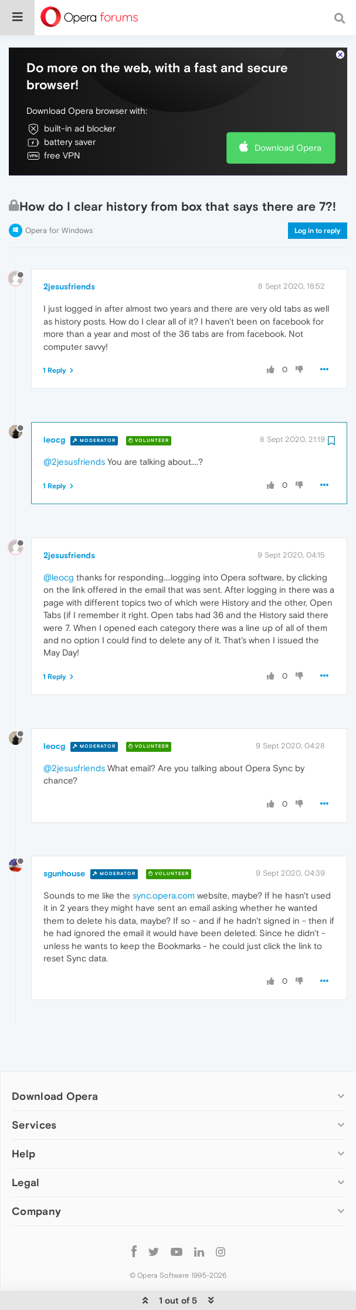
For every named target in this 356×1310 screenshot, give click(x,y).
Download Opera (288, 112)
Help (23, 1118)
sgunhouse (64, 837)
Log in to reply (317, 195)
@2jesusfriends (74, 426)
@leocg (58, 541)
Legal (26, 1146)
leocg (54, 403)
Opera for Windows (59, 194)
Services (34, 1089)
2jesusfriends (69, 250)
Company (36, 1175)
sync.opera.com (164, 860)
